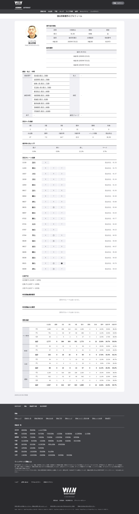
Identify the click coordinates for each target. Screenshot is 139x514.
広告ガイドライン (48, 482)
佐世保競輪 (51, 455)
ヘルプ (16, 482)
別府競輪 (61, 455)
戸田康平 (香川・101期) (42, 111)
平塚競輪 (49, 437)
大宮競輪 (59, 433)
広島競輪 (32, 448)
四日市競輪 (77, 440)
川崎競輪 (41, 437)
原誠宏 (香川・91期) (41, 99)
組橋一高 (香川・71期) (42, 83)
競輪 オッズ (68, 418)
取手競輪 (41, 433)
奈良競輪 (32, 444)
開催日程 (43, 11)
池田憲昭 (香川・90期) (42, 95)
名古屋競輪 (24, 440)
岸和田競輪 (61, 444)
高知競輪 (42, 451)
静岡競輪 (76, 437)
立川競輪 (87, 433)
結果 (76, 11)
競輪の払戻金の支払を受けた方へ (86, 506)
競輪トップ (18, 418)
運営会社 (55, 500)
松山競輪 (51, 451)
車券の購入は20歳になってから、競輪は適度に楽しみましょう (31, 506)
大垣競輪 (42, 440)
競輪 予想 (59, 418)
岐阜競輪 (34, 440)
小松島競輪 (33, 451)
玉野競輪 (24, 448)
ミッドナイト (94, 11)
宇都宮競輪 (50, 433)
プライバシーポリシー (80, 500)
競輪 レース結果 (97, 418)
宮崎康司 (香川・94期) (42, 107)
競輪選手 (108, 418)
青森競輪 (32, 430)
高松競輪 (24, 451)
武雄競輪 (42, 455)
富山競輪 (59, 440)
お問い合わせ (24, 482)
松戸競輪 (24, 437)
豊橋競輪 (51, 440)
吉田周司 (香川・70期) (42, 79)
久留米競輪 (33, 455)
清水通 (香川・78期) (41, 75)
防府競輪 (41, 448)
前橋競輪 (32, 433)
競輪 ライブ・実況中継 (82, 418)
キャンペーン (84, 11)
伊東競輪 (68, 437)
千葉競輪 (32, 437)
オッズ (62, 11)
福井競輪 (24, 444)
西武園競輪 (68, 433)
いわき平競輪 (42, 430)
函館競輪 (24, 430)
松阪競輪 (68, 440)
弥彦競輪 (24, 433)
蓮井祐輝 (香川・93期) (42, 103)
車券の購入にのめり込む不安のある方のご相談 (62, 506)
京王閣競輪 (78, 433)
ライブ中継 (69, 11)
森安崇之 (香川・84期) (42, 91)
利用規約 (61, 500)
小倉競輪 (24, 455)
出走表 (50, 11)
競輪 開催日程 (38, 418)
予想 (56, 11)
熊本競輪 (69, 455)
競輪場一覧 (28, 418)
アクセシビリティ (36, 482)
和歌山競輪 (51, 444)
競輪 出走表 (49, 418)
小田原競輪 (58, 437)
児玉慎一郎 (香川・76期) (42, 87)
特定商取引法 (69, 500)
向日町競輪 (41, 444)
